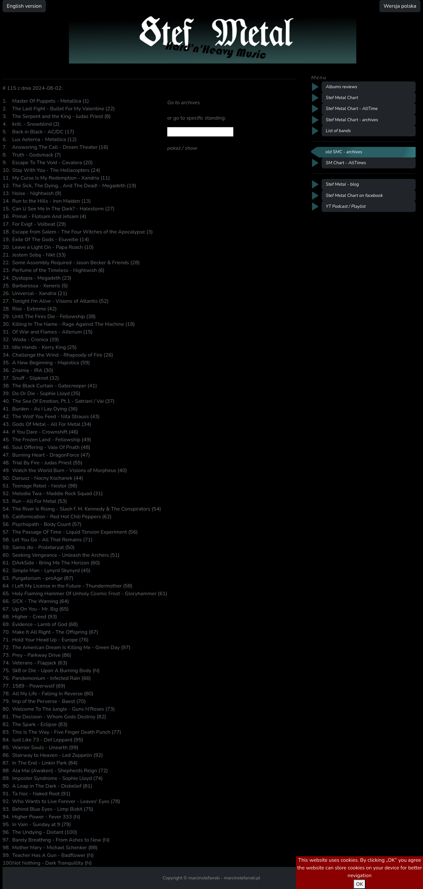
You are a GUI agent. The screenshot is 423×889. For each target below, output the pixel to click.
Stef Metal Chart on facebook (354, 195)
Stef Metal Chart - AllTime (352, 109)
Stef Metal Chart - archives (352, 120)
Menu (318, 77)
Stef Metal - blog (342, 184)
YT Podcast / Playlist (346, 206)
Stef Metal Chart (342, 98)
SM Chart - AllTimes (346, 163)
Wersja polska (400, 6)
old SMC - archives (344, 152)
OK (359, 884)
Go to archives (183, 102)
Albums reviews (341, 87)
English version (24, 6)
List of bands (338, 131)
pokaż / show (182, 148)
